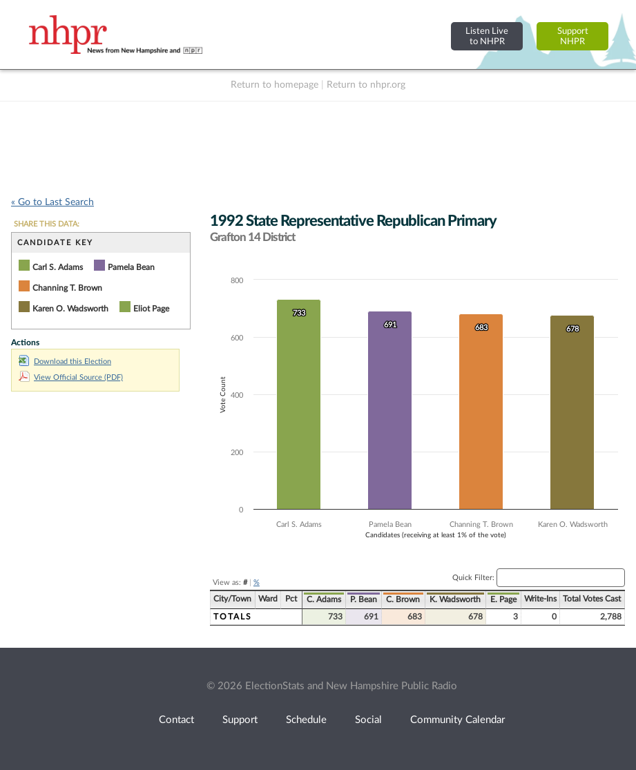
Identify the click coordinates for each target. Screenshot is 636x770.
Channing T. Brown (67, 288)
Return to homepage (274, 85)
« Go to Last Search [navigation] (52, 202)
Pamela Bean (131, 267)
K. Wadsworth (455, 599)
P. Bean (363, 599)
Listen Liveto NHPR (486, 36)
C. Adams (324, 599)
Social (368, 720)
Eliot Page (151, 309)
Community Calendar (457, 720)
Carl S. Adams (57, 267)
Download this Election (65, 361)
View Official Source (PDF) (71, 377)
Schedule (306, 720)
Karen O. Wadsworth (70, 309)
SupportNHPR (572, 36)
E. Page (503, 599)
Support (240, 720)
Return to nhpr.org (366, 85)
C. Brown (403, 599)
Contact (176, 720)
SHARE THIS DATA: (46, 224)
